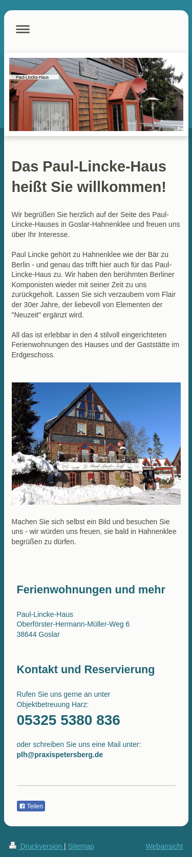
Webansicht (164, 846)
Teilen (31, 806)
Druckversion (36, 846)
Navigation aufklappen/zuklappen (96, 29)
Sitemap (81, 846)
